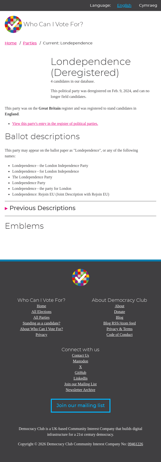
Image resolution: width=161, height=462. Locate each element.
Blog (119, 317)
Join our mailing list (81, 405)
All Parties (41, 317)
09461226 (135, 444)
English (124, 5)
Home (11, 43)
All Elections (41, 312)
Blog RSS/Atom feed (119, 323)
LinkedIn (80, 378)
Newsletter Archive (80, 390)
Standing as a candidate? (41, 323)
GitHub (80, 373)
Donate (119, 312)
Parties (30, 43)
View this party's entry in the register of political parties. (55, 124)
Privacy (41, 335)
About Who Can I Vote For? (41, 329)
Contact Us (80, 355)
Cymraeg (148, 5)
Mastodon (80, 361)
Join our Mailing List (80, 384)
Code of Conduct (120, 335)
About (119, 306)
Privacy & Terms (120, 329)
